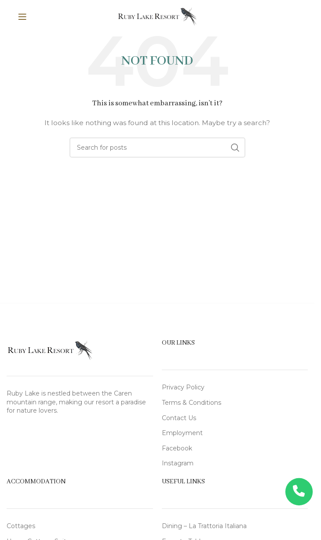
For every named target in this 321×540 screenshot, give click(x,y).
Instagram (177, 463)
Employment (182, 433)
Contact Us (179, 418)
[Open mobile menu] (33, 16)
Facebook (177, 448)
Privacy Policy (183, 387)
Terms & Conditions (191, 403)
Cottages (21, 526)
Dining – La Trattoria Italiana (204, 526)
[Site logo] (157, 16)
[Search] (157, 147)
